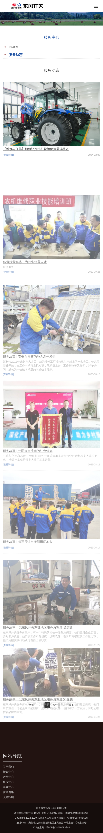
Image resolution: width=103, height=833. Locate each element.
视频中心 (8, 787)
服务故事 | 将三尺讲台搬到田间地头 (27, 564)
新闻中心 (8, 771)
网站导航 (12, 756)
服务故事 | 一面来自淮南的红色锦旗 (27, 475)
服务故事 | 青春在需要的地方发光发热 (29, 382)
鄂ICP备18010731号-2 (58, 827)
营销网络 (8, 792)
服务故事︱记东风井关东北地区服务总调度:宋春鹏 (38, 719)
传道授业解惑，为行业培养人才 (25, 284)
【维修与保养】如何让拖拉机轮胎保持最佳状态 (36, 151)
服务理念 (13, 47)
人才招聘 (8, 797)
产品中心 (8, 776)
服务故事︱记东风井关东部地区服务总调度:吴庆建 (38, 652)
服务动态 (15, 55)
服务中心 (8, 782)
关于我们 (8, 766)
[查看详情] (8, 157)
